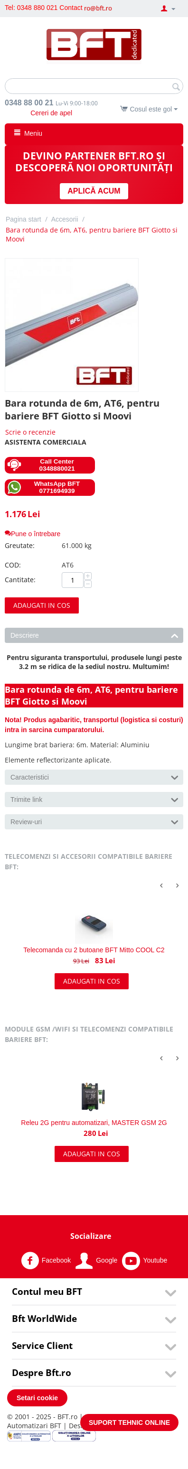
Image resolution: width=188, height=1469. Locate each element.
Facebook (46, 1261)
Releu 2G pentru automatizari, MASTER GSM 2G (94, 1122)
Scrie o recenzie (30, 432)
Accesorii (64, 219)
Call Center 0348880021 (41, 465)
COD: (13, 564)
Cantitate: (20, 579)
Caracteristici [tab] (94, 776)
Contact (70, 7)
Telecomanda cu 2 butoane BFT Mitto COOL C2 (93, 950)
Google (96, 1261)
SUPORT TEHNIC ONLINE (129, 1422)
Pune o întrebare (32, 534)
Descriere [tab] (94, 634)
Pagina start (23, 219)
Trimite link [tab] (94, 798)
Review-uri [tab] (94, 821)
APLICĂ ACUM (93, 191)
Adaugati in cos (41, 605)
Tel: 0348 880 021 (31, 7)
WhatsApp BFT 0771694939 (43, 487)
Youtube (144, 1261)
